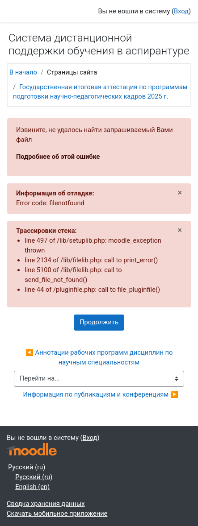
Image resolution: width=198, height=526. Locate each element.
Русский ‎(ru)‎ (26, 467)
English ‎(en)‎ (32, 487)
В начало (23, 72)
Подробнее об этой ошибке (58, 157)
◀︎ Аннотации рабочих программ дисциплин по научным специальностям (99, 357)
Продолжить (99, 322)
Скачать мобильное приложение (57, 513)
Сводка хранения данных (46, 504)
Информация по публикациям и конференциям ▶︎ (100, 394)
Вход (181, 11)
